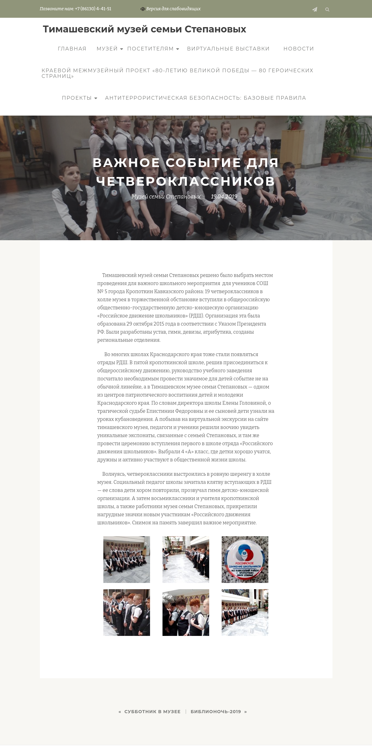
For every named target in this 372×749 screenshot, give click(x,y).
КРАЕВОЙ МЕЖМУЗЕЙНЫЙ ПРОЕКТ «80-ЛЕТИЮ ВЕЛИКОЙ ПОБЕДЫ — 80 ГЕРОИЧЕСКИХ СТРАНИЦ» (178, 73)
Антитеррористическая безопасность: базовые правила (205, 98)
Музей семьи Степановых (166, 196)
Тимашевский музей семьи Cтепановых (145, 29)
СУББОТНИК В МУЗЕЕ (153, 711)
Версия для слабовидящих (170, 9)
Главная (72, 49)
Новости (299, 49)
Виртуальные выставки (228, 49)
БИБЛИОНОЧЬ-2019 (216, 711)
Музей (107, 49)
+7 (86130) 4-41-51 (93, 9)
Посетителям (150, 49)
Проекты (77, 98)
